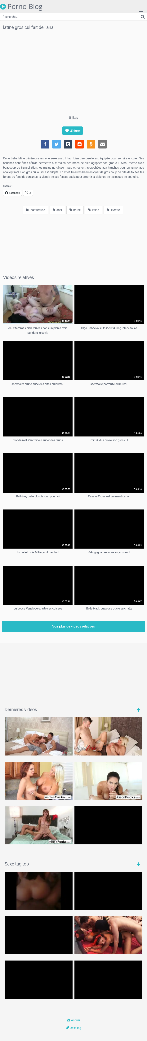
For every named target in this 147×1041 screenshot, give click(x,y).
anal (57, 210)
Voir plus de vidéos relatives (73, 626)
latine (93, 210)
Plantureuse (35, 210)
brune (75, 210)
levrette (113, 210)
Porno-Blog (21, 6)
